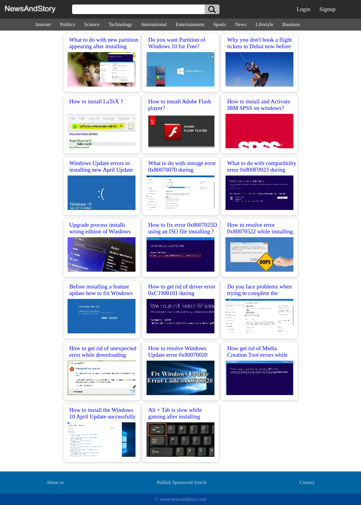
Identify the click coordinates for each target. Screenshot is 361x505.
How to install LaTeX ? (96, 101)
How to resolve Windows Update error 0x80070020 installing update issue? (178, 355)
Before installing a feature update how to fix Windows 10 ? (101, 293)
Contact (307, 482)
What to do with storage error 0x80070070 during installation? (182, 169)
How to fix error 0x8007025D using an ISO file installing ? (182, 228)
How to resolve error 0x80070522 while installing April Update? (260, 231)
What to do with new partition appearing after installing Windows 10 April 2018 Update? (103, 50)
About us (55, 482)
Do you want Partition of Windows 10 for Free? (176, 43)
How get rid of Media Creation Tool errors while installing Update (257, 355)
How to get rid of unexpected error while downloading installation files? (102, 355)
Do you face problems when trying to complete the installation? (259, 293)
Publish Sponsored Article (182, 482)
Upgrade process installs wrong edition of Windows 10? (100, 231)
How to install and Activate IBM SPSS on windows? (258, 104)
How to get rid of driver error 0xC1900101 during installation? (182, 293)
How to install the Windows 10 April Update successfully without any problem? (102, 416)
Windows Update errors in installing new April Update (101, 166)
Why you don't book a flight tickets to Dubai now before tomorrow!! (259, 46)
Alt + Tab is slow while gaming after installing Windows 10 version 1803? (179, 416)
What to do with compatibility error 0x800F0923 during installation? (261, 169)
